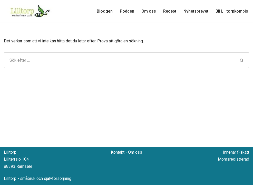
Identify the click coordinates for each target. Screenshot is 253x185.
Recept (169, 11)
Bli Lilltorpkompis (232, 11)
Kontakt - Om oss (126, 152)
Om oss (148, 11)
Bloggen (105, 11)
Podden (127, 11)
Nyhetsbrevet (195, 11)
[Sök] (119, 60)
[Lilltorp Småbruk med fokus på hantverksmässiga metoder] (31, 11)
